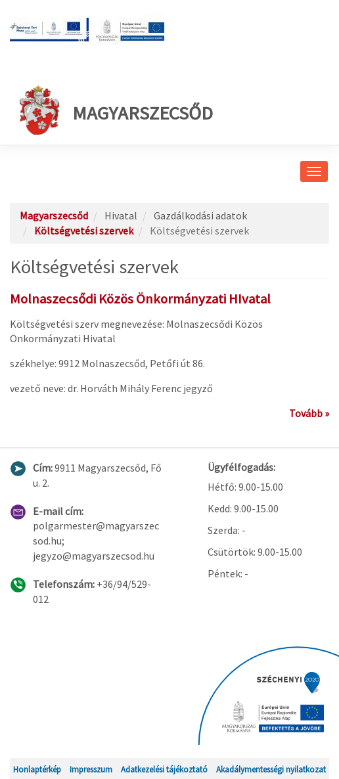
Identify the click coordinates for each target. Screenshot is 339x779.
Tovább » (309, 413)
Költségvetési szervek (83, 230)
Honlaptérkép (37, 769)
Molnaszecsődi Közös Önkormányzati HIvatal (140, 298)
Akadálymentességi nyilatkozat (271, 769)
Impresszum (91, 769)
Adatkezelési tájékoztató (164, 769)
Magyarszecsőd (116, 110)
